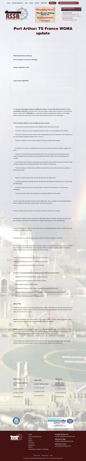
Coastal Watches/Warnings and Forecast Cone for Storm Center (30, 257)
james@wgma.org (39, 395)
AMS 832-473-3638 (67, 13)
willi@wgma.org (59, 396)
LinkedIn (33, 418)
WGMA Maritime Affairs (32, 333)
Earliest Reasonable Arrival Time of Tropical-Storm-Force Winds (30, 261)
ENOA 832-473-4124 (67, 18)
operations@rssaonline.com (71, 10)
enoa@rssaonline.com (69, 20)
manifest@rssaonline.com (70, 14)
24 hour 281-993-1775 (68, 8)
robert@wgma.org (18, 396)
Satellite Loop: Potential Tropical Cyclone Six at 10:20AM (28, 265)
